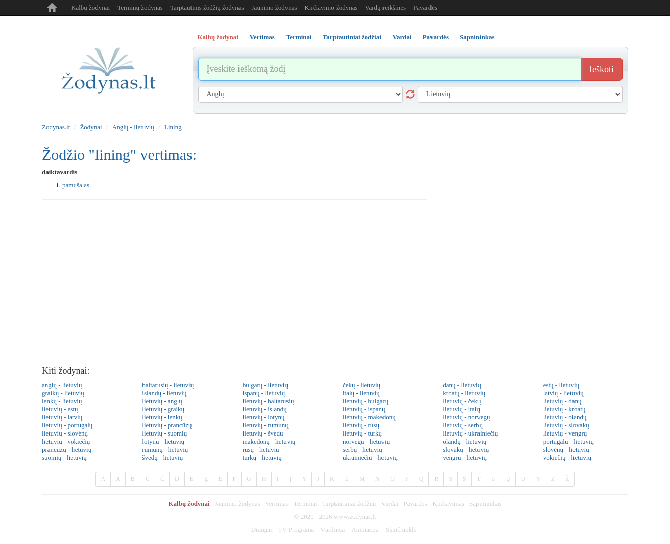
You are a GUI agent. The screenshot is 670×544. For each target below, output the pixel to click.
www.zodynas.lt (355, 516)
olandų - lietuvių (464, 441)
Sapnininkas (485, 503)
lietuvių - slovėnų (65, 433)
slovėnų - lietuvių (566, 449)
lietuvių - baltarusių (268, 401)
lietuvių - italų (461, 409)
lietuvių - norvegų (466, 417)
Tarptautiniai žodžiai (349, 503)
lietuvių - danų (562, 401)
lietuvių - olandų (565, 417)
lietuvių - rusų (361, 425)
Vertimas (277, 503)
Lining (173, 127)
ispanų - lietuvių (264, 393)
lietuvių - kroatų (564, 409)
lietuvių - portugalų (67, 425)
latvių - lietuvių (563, 393)
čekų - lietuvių (361, 385)
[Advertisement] (335, 285)
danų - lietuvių (462, 385)
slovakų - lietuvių (466, 449)
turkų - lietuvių (262, 457)
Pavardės (425, 7)
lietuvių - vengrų (565, 433)
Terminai (305, 503)
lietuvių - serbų (463, 425)
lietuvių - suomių (164, 433)
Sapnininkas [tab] (477, 37)
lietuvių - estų (60, 409)
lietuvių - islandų (265, 409)
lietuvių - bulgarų (365, 401)
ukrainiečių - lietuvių (370, 457)
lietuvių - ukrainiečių (470, 433)
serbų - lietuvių (362, 449)
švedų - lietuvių (162, 457)
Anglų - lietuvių (133, 127)
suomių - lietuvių (64, 457)
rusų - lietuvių (261, 449)
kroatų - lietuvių (464, 393)
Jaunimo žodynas (274, 7)
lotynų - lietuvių (163, 441)
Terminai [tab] (299, 37)
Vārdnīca (333, 529)
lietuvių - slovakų (566, 425)
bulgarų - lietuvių (265, 385)
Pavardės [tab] (436, 37)
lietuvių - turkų (362, 433)
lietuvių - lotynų (264, 417)
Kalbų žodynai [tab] (218, 37)
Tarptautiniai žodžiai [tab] (352, 37)
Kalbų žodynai (90, 7)
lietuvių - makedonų (369, 417)
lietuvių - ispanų (364, 409)
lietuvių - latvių (62, 417)
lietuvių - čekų (462, 401)
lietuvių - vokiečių (66, 441)
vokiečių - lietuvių (567, 457)
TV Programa (296, 529)
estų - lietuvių (561, 385)
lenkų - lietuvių (62, 401)
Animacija (364, 529)
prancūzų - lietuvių (66, 449)
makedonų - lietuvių (269, 441)
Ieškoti (601, 69)
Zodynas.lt (56, 127)
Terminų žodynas (140, 7)
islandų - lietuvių (164, 393)
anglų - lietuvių (62, 385)
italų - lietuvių (361, 393)
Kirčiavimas (448, 503)
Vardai (390, 503)
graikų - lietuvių (63, 393)
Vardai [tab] (402, 37)
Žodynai (91, 127)
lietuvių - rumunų (266, 425)
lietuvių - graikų (163, 409)
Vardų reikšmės (385, 7)
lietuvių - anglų (162, 401)
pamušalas (75, 185)
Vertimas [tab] (262, 37)
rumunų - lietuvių (165, 449)
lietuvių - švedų (263, 433)
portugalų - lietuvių (568, 441)
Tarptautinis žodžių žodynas (207, 7)
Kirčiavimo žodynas (330, 7)
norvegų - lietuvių (366, 441)
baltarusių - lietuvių (168, 385)
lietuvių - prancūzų (167, 425)
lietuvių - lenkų (162, 417)
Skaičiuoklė (401, 529)
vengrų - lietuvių (465, 457)
